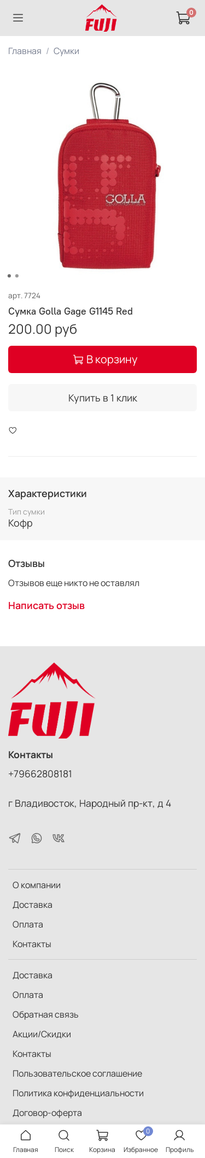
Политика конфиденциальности (78, 1093)
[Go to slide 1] (8, 275)
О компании (37, 885)
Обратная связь (46, 1014)
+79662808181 (40, 773)
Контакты (32, 944)
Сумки (66, 51)
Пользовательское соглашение (77, 1073)
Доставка (32, 905)
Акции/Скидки (42, 1034)
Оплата (28, 924)
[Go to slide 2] (16, 275)
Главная (25, 51)
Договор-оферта (47, 1113)
